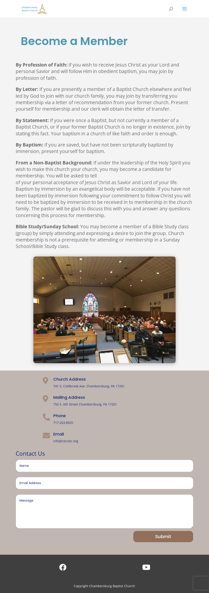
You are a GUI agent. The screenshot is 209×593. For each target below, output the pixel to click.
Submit (163, 536)
